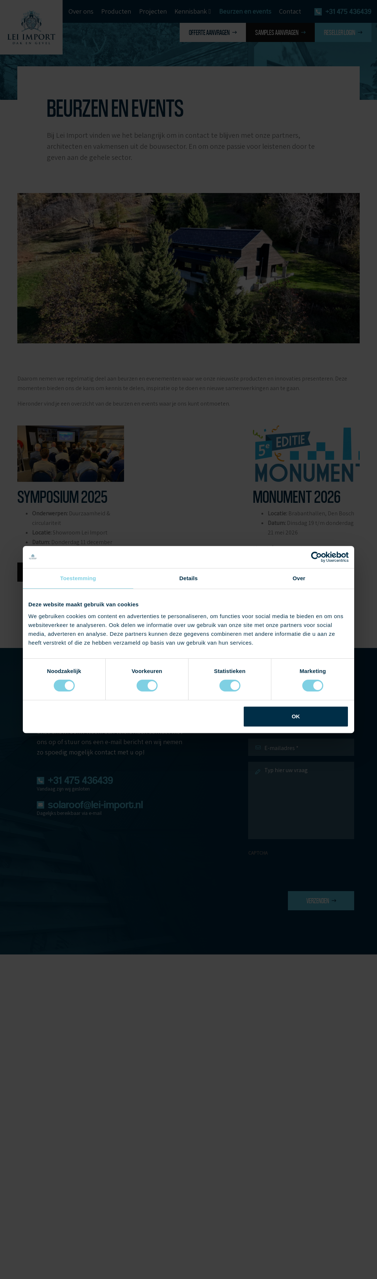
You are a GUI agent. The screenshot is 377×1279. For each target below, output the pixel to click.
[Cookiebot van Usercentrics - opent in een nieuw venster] (316, 557)
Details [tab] (188, 578)
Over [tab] (299, 578)
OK (296, 716)
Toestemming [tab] (78, 578)
